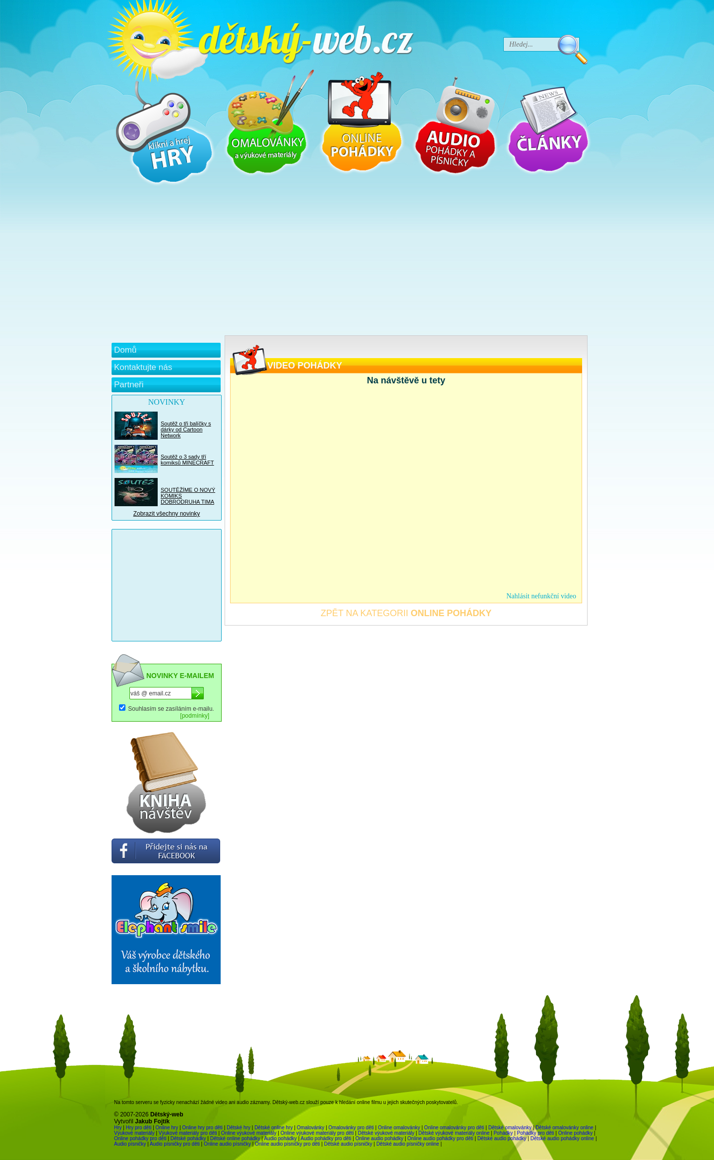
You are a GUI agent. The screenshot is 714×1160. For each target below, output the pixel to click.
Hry (118, 1127)
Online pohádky (575, 1133)
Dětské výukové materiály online (453, 1133)
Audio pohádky (280, 1138)
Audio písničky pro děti (175, 1144)
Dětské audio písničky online (407, 1144)
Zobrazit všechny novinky (166, 513)
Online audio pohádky (380, 1138)
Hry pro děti (139, 1127)
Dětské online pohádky (235, 1138)
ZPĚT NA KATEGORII (406, 613)
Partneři (129, 384)
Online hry (167, 1127)
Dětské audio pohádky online (562, 1138)
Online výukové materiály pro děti (317, 1133)
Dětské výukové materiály (386, 1133)
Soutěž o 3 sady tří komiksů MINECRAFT (187, 460)
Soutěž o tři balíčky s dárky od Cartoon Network (186, 429)
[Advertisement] (350, 261)
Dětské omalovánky (510, 1127)
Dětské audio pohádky (502, 1138)
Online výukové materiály (249, 1133)
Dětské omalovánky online (565, 1127)
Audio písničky (130, 1144)
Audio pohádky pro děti (325, 1138)
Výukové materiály (134, 1133)
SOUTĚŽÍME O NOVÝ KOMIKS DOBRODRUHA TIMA (188, 496)
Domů (125, 350)
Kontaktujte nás (143, 367)
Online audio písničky (227, 1144)
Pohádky (503, 1133)
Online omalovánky (399, 1127)
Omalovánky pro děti (351, 1127)
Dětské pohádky (188, 1138)
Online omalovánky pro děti (454, 1127)
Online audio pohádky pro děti (441, 1138)
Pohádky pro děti (535, 1133)
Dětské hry (238, 1127)
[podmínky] (194, 715)
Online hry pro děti (202, 1127)
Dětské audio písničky (348, 1144)
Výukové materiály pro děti (188, 1133)
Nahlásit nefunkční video (541, 596)
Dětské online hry (273, 1127)
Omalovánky (311, 1127)
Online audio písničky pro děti (287, 1144)
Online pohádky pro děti (140, 1138)
